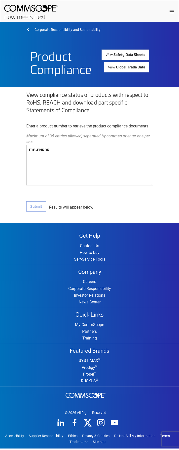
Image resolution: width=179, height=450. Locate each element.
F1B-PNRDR (89, 165)
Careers (89, 282)
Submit (35, 206)
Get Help (89, 235)
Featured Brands (89, 351)
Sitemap (99, 443)
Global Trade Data (127, 66)
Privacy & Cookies (95, 437)
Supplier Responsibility (46, 437)
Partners (89, 332)
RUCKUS (89, 382)
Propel (89, 375)
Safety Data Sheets (126, 54)
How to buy (90, 252)
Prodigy (89, 368)
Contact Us (89, 246)
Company (89, 272)
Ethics (72, 437)
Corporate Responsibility (89, 289)
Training (89, 338)
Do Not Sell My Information (134, 437)
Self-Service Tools (89, 259)
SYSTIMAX (89, 361)
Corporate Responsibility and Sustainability (67, 29)
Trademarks (79, 443)
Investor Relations (89, 296)
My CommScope (89, 325)
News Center (90, 302)
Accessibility (14, 437)
